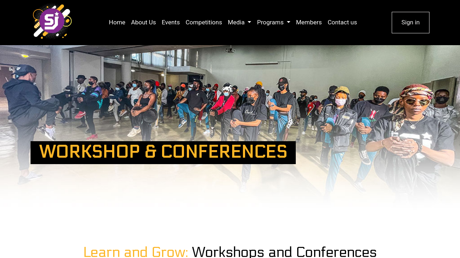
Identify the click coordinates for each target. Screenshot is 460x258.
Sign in (410, 22)
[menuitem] (117, 22)
